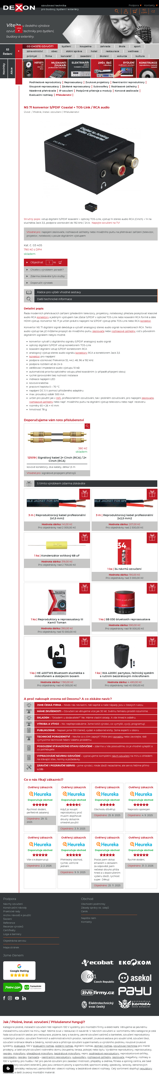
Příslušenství (63, 95)
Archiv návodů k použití (17, 915)
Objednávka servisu (14, 940)
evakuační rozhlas (43, 1045)
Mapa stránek (11, 947)
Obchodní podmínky (93, 903)
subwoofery (79, 1057)
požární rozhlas (64, 1045)
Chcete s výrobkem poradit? (47, 269)
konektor (145, 320)
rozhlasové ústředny (123, 331)
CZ (153, 11)
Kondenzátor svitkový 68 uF (57, 555)
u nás (40, 768)
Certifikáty (9, 930)
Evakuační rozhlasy (41, 95)
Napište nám (88, 918)
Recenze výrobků (13, 926)
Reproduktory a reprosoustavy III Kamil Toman (57, 621)
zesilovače (98, 331)
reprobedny (10, 1057)
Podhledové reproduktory (45, 82)
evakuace (19, 1045)
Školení (7, 918)
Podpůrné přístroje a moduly (94, 90)
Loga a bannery (12, 934)
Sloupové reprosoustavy (44, 86)
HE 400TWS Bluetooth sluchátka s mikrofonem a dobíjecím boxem (57, 674)
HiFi (58, 398)
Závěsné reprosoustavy (76, 86)
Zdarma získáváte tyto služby (47, 276)
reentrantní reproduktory (56, 1057)
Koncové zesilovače (126, 90)
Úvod (27, 112)
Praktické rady (11, 911)
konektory (43, 317)
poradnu (118, 736)
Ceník (84, 911)
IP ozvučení (66, 90)
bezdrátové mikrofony (67, 1053)
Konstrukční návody (15, 907)
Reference (9, 922)
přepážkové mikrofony (40, 1053)
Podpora (134, 5)
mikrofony (19, 1053)
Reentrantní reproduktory (128, 82)
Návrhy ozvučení (13, 903)
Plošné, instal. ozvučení (47, 112)
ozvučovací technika (125, 1045)
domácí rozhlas (103, 1045)
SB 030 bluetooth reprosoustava (124, 619)
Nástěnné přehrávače (42, 90)
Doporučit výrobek (41, 282)
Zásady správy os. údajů (95, 907)
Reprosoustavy (73, 82)
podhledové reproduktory (104, 1053)
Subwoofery (100, 86)
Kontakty (149, 5)
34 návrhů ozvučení (125, 569)
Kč (144, 11)
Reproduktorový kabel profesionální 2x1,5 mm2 (57, 517)
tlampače (33, 1057)
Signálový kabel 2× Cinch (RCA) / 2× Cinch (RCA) (57, 459)
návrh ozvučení (121, 755)
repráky (7, 1053)
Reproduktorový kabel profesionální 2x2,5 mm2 (124, 517)
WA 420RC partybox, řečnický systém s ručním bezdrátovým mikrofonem (124, 674)
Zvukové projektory (97, 82)
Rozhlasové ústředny (124, 86)
